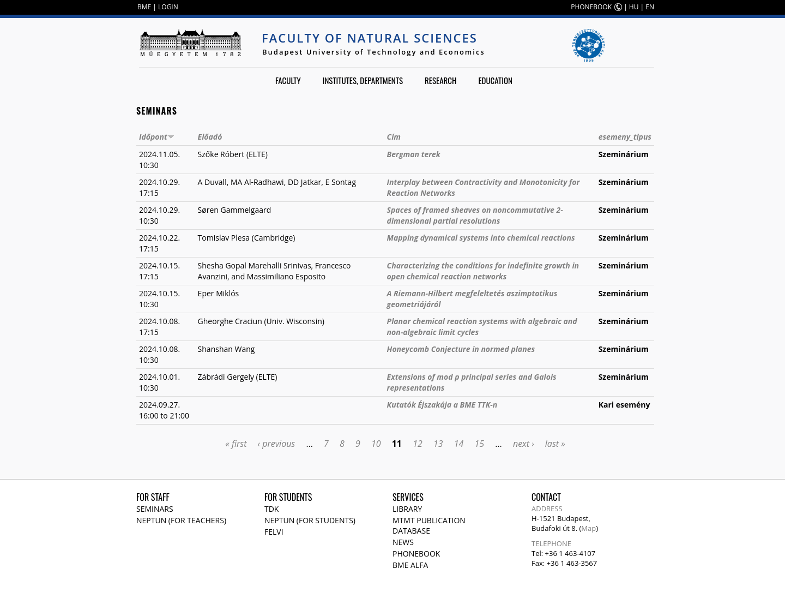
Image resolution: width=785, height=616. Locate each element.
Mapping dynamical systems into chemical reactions (481, 237)
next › (523, 444)
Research (440, 80)
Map (588, 528)
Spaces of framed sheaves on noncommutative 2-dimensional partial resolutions (475, 215)
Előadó (210, 136)
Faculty (288, 80)
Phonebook (416, 553)
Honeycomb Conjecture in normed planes (461, 349)
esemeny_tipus (625, 136)
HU (634, 6)
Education (495, 80)
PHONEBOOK (591, 6)
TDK (271, 509)
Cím (394, 136)
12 (417, 444)
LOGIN (168, 6)
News (403, 542)
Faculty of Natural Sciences (370, 37)
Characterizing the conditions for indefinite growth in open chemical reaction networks (483, 271)
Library (407, 509)
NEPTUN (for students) (309, 520)
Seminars (154, 509)
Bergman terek (413, 154)
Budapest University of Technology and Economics (373, 52)
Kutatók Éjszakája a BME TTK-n (442, 404)
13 (438, 444)
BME (144, 6)
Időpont (156, 136)
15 (480, 444)
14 (459, 444)
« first (235, 444)
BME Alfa (410, 565)
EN (649, 6)
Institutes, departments (363, 80)
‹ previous (276, 444)
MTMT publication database (429, 525)
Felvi (273, 532)
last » (555, 444)
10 (376, 444)
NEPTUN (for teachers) (181, 520)
